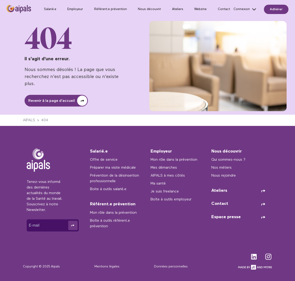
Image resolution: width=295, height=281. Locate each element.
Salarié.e (50, 9)
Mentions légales (106, 266)
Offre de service (104, 160)
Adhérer (276, 9)
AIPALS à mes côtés (168, 176)
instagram (268, 256)
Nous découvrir (149, 9)
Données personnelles (171, 266)
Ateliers (177, 9)
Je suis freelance (165, 191)
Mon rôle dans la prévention (113, 213)
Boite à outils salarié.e (108, 189)
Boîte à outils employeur (171, 199)
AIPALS (29, 120)
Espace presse (226, 217)
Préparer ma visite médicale (113, 168)
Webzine (200, 9)
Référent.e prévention (110, 9)
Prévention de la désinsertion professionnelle (114, 178)
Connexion (242, 9)
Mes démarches (164, 168)
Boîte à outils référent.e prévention (110, 223)
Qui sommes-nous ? (228, 160)
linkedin (254, 256)
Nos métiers (221, 168)
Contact (224, 9)
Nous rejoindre (223, 176)
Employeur (75, 9)
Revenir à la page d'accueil (51, 101)
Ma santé (158, 183)
